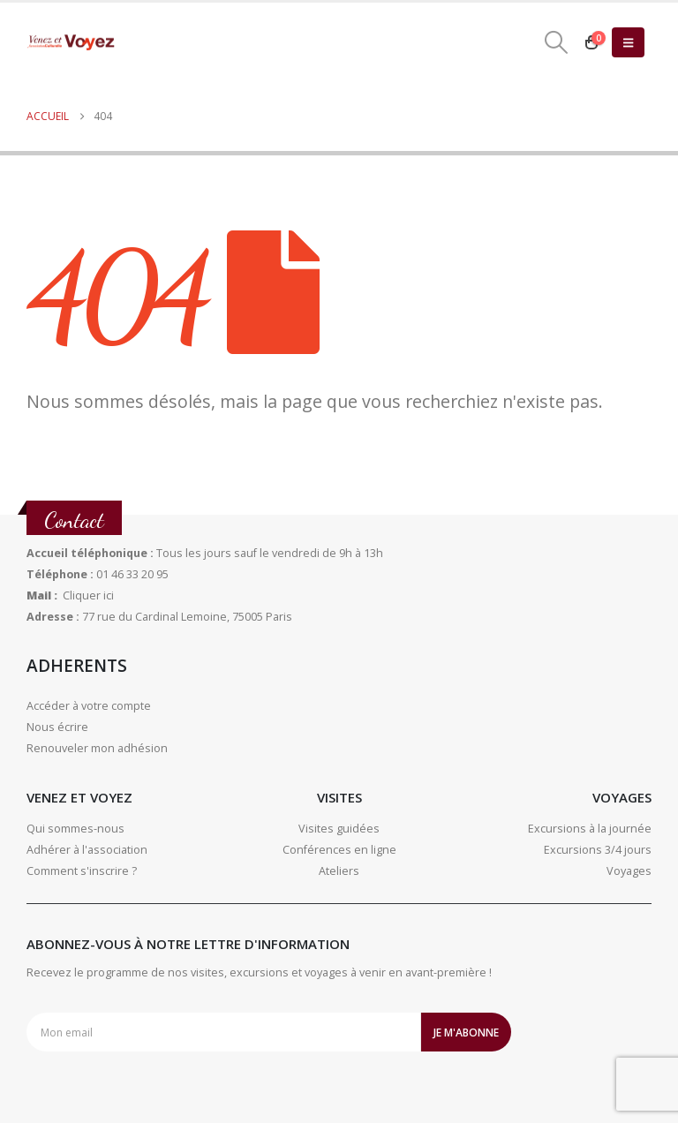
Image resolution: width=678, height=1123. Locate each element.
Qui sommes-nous (75, 828)
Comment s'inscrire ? (81, 870)
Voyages (629, 870)
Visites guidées (339, 828)
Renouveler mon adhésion (97, 748)
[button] (556, 42)
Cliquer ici (88, 595)
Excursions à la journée (590, 828)
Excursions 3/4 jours (598, 849)
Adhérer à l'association (86, 849)
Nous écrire (57, 727)
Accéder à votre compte (88, 705)
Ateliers (339, 870)
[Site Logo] (70, 42)
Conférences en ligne (339, 849)
